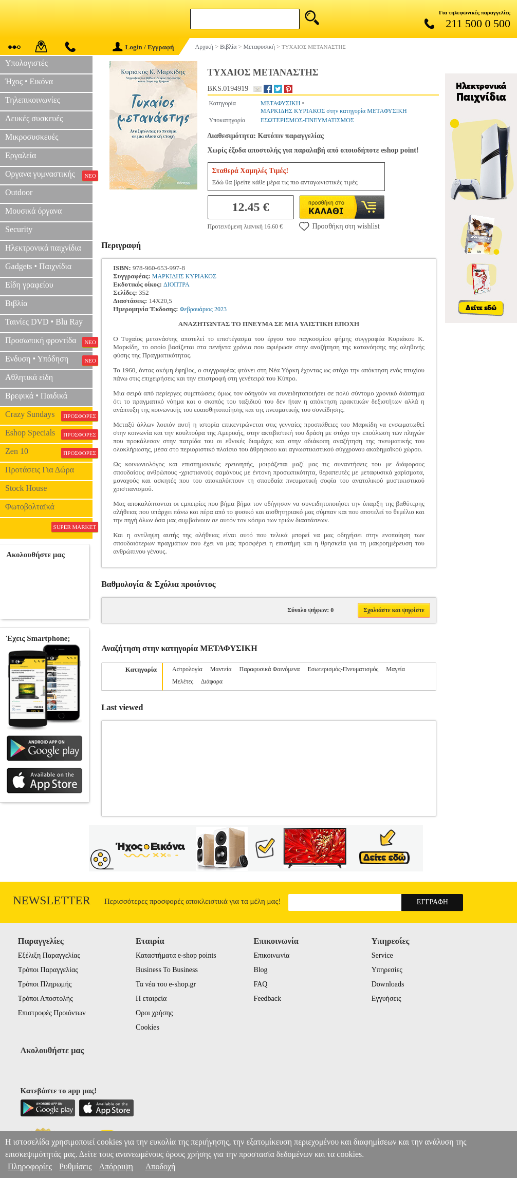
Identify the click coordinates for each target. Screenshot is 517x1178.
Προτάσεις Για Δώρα (39, 469)
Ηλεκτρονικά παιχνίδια (43, 247)
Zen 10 (49, 452)
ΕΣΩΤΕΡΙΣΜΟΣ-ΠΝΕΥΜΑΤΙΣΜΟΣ (307, 120)
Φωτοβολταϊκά (29, 506)
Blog (260, 970)
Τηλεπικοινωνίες (32, 100)
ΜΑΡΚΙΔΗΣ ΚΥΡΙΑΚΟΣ (184, 276)
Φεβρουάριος (196, 309)
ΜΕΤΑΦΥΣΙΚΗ (280, 103)
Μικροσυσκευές (32, 136)
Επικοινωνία (271, 955)
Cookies (147, 1027)
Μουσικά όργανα (33, 210)
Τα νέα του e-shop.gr (166, 984)
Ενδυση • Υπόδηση (49, 360)
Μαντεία (221, 669)
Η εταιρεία (151, 998)
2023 (220, 309)
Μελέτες (182, 681)
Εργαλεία (20, 155)
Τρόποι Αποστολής (45, 998)
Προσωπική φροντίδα (49, 341)
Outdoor (18, 192)
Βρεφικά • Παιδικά (36, 395)
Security (18, 229)
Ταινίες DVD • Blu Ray (44, 321)
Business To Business (167, 970)
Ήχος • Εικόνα (29, 81)
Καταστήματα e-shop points (176, 955)
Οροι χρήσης (154, 1013)
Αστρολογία (187, 669)
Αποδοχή (160, 1166)
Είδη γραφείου (29, 284)
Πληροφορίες (30, 1166)
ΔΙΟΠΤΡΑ (176, 284)
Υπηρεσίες (387, 970)
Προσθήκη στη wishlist (339, 226)
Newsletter (51, 900)
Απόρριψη (116, 1166)
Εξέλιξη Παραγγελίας (49, 955)
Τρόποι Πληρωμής (45, 984)
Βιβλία (16, 303)
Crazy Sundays (49, 415)
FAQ (260, 984)
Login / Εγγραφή (143, 47)
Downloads (388, 984)
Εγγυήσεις (386, 998)
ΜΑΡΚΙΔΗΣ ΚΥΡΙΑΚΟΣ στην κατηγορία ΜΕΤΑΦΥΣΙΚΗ (334, 111)
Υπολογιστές (26, 63)
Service (382, 955)
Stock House (26, 488)
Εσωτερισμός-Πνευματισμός (342, 669)
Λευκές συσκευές (34, 118)
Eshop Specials (49, 434)
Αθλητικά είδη (29, 377)
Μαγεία (395, 669)
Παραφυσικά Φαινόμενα (269, 669)
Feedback (267, 998)
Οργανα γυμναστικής (49, 175)
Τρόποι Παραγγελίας (48, 970)
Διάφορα (212, 681)
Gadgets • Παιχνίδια (38, 266)
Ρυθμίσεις (75, 1166)
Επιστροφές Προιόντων (52, 1013)
